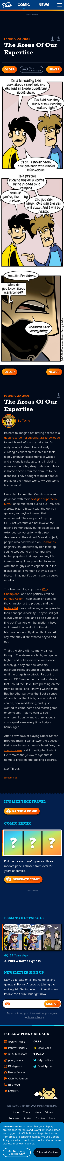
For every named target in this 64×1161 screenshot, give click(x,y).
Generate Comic (22, 879)
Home (15, 1112)
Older (9, 69)
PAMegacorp (13, 1066)
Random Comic (21, 811)
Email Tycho (42, 1066)
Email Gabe (42, 1048)
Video (49, 1112)
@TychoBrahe (43, 1060)
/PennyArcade (14, 1042)
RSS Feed (12, 1085)
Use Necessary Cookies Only (17, 1152)
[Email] (23, 1004)
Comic (27, 1112)
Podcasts (14, 1118)
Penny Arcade (14, 1072)
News (38, 1112)
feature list (11, 608)
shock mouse (13, 750)
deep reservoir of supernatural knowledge (32, 437)
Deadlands (48, 542)
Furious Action (13, 598)
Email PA (11, 1091)
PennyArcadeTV (15, 1048)
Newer (54, 69)
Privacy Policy (35, 1017)
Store (52, 1118)
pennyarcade (14, 1060)
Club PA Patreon (16, 1078)
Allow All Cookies (47, 1152)
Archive (40, 1118)
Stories (27, 1118)
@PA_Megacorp (15, 1054)
